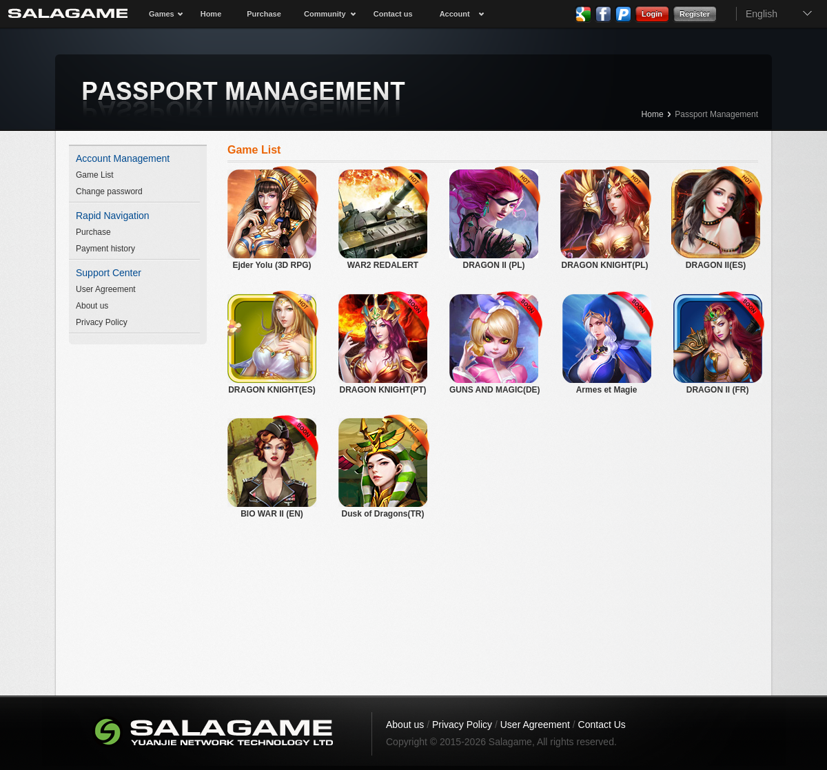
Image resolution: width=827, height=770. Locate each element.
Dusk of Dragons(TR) (382, 468)
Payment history (105, 248)
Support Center (108, 272)
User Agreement (106, 289)
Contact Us (602, 724)
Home (211, 14)
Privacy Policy (101, 322)
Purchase (264, 14)
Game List (95, 175)
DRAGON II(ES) (715, 219)
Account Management (123, 158)
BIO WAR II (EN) (271, 468)
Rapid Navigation (113, 215)
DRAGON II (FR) (717, 344)
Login (652, 14)
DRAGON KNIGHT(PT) (382, 344)
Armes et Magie (606, 344)
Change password (109, 191)
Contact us (393, 14)
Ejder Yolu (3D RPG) (271, 219)
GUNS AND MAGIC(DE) (494, 344)
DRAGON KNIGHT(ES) (271, 344)
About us (92, 306)
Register (695, 14)
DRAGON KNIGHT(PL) (604, 219)
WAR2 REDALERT (382, 219)
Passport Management (716, 114)
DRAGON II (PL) (493, 219)
